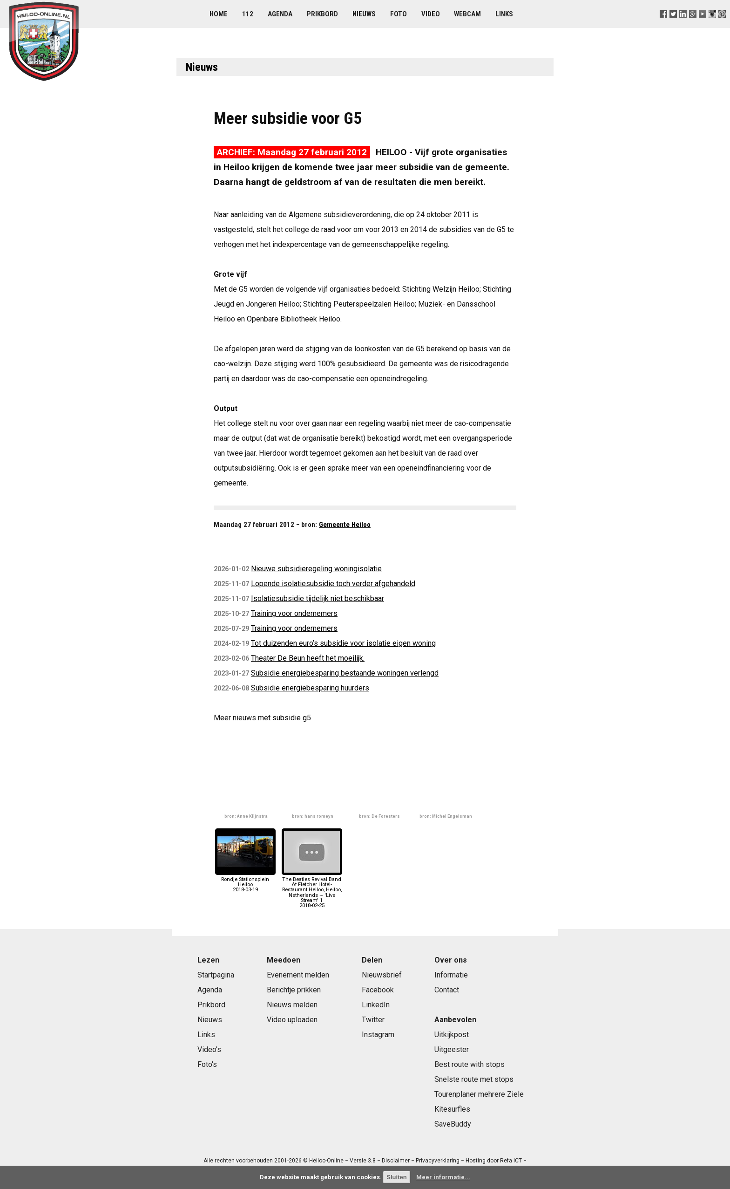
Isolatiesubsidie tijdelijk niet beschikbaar (317, 598)
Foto (398, 14)
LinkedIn (376, 1004)
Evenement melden (298, 974)
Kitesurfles (452, 1109)
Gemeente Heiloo (345, 524)
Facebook (378, 989)
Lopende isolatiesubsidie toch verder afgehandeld (333, 583)
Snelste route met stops (474, 1079)
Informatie (451, 974)
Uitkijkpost (451, 1034)
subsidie (286, 717)
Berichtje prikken (294, 989)
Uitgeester (451, 1049)
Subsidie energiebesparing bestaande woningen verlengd (345, 673)
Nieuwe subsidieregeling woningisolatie (316, 568)
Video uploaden (292, 1019)
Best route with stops (469, 1064)
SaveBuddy (452, 1124)
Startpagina (215, 974)
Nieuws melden (292, 1004)
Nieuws (364, 14)
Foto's (207, 1064)
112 (247, 14)
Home (219, 14)
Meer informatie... (443, 1177)
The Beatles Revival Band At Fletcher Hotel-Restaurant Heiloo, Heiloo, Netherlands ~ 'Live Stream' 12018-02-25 (312, 890)
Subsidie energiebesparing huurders (310, 687)
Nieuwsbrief (382, 974)
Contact (446, 989)
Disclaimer (396, 1160)
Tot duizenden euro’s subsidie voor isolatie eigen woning (343, 643)
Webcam (467, 14)
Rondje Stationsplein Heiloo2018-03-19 (245, 882)
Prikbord (322, 14)
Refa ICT (511, 1160)
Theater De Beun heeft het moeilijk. (308, 658)
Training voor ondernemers (294, 613)
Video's (209, 1049)
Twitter (373, 1019)
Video (430, 14)
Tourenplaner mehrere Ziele (479, 1094)
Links (504, 14)
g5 (307, 717)
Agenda (280, 14)
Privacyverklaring (438, 1160)
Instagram (378, 1034)
